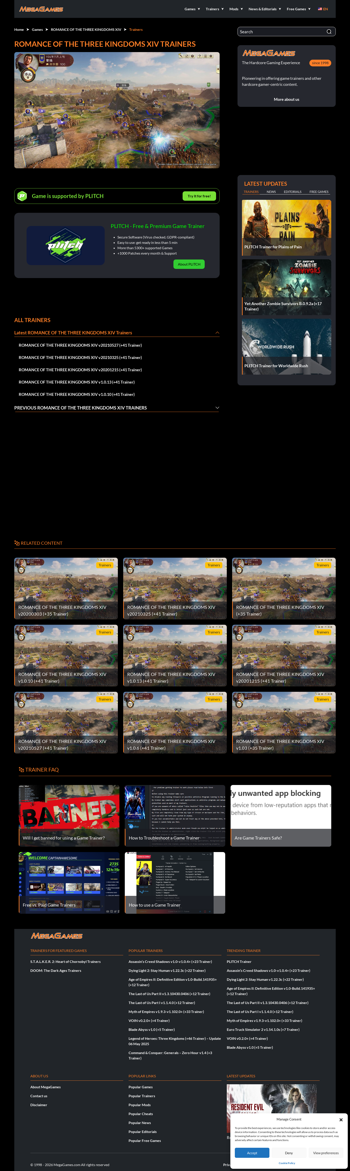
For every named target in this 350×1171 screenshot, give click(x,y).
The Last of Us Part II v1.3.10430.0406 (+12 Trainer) (169, 994)
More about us (286, 99)
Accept (252, 1153)
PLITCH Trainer (239, 961)
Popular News (140, 1122)
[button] (341, 1119)
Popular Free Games (145, 1140)
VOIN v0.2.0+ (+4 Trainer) (149, 1020)
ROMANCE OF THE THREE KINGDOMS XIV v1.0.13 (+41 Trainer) (77, 382)
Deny (289, 1153)
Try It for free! (199, 196)
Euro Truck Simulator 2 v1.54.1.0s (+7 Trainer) (263, 1029)
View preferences (326, 1153)
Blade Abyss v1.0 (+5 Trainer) (152, 1029)
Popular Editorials (143, 1131)
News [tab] (271, 192)
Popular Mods (140, 1105)
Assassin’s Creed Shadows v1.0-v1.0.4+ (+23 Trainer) (170, 961)
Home (19, 29)
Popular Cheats (141, 1114)
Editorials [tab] (292, 192)
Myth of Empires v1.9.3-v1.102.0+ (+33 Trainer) (166, 1011)
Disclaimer (38, 1105)
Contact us (38, 1096)
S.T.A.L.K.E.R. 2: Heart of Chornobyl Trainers (65, 961)
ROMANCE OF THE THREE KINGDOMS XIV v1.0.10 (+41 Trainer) (77, 394)
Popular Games (141, 1087)
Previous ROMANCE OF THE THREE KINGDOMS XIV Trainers (80, 407)
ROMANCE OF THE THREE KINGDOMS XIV (86, 29)
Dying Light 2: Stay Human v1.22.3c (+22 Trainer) (167, 970)
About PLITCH (189, 264)
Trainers (136, 29)
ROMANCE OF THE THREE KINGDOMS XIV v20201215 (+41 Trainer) (80, 369)
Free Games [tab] (319, 192)
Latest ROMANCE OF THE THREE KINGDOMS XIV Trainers (73, 332)
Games (37, 29)
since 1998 (320, 63)
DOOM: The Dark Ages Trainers (55, 970)
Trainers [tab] (251, 192)
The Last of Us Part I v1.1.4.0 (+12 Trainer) (162, 1002)
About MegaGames (45, 1087)
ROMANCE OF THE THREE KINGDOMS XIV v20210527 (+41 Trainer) (80, 345)
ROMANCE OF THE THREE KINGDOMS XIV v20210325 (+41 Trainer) (80, 357)
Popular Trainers (142, 1096)
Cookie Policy (287, 1163)
